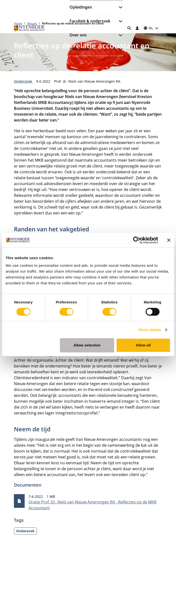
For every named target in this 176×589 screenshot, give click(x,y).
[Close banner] (168, 240)
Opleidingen (81, 7)
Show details (149, 330)
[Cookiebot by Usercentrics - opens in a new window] (136, 240)
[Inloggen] (137, 28)
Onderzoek (23, 81)
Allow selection (87, 345)
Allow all (143, 345)
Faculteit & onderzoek (90, 21)
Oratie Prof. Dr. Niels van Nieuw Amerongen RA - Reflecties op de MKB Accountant (92, 505)
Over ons (78, 35)
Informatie (79, 49)
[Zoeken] (129, 28)
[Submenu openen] (118, 7)
